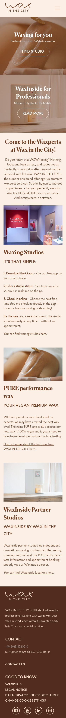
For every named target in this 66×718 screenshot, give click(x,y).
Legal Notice (16, 690)
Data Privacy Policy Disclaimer (32, 695)
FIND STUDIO (33, 51)
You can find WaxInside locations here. (29, 572)
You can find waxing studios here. (25, 334)
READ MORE (33, 113)
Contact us (15, 664)
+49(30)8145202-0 (16, 646)
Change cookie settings (25, 700)
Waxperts (13, 684)
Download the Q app (19, 273)
